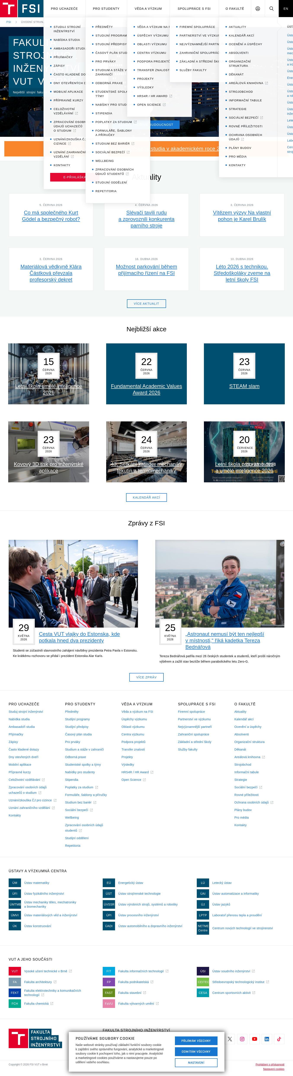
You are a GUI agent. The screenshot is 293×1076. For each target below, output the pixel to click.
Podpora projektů (134, 742)
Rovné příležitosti (246, 795)
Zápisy (13, 742)
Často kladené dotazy (24, 749)
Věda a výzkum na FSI (137, 711)
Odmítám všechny (196, 1051)
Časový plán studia (78, 734)
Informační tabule (246, 772)
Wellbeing (72, 817)
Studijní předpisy (76, 726)
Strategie (240, 779)
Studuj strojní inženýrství (26, 711)
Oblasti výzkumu (133, 726)
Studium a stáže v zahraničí (84, 749)
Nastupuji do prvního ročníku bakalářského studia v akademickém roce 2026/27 (142, 148)
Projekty (127, 757)
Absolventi (241, 734)
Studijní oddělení (77, 838)
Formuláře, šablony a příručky (86, 795)
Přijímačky (16, 734)
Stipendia (71, 779)
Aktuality (240, 711)
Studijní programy (77, 719)
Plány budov (243, 810)
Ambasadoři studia (22, 726)
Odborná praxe (75, 757)
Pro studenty (106, 8)
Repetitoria (72, 845)
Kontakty (15, 815)
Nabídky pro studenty (80, 772)
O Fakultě (235, 8)
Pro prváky (72, 742)
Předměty (71, 711)
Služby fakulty (187, 749)
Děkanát (240, 749)
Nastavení (196, 1062)
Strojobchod (242, 764)
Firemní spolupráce (191, 711)
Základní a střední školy (194, 742)
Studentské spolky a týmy (83, 764)
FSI (8, 22)
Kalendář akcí (244, 719)
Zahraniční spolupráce (193, 734)
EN (285, 8)
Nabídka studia (19, 719)
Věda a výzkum (148, 8)
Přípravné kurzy (20, 772)
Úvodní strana (33, 22)
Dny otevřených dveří (23, 757)
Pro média (241, 817)
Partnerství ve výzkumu (194, 719)
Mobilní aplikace (20, 764)
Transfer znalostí (133, 749)
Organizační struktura (249, 742)
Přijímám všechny (196, 1041)
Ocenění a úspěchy (247, 726)
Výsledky (128, 764)
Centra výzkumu (133, 734)
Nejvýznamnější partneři (195, 726)
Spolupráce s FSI (194, 8)
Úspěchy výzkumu (134, 719)
